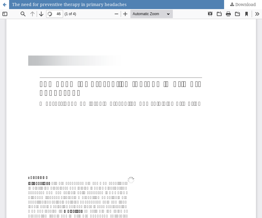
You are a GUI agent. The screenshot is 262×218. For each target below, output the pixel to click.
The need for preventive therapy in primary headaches (69, 4)
